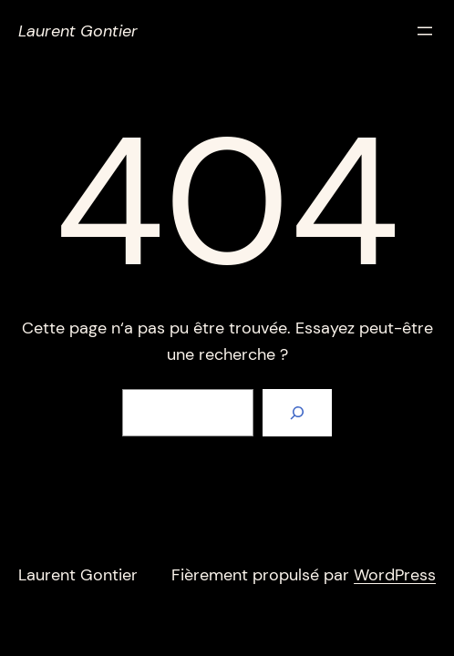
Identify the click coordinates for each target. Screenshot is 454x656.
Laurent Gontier (78, 31)
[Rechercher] (297, 412)
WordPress (395, 575)
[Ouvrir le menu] (425, 31)
